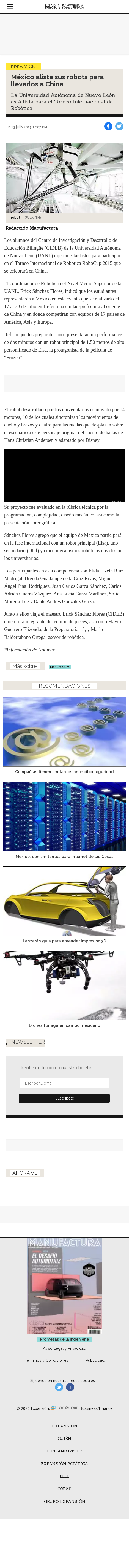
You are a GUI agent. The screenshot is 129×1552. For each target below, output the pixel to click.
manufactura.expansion (70, 1387)
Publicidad (95, 1360)
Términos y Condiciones (46, 1360)
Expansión (64, 1426)
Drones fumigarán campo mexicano (64, 1025)
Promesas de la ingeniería (64, 1339)
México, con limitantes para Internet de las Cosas (65, 856)
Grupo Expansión (64, 1501)
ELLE (65, 1476)
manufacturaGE (59, 1387)
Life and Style (64, 1451)
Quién (64, 1438)
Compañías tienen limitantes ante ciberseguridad (64, 771)
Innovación (23, 67)
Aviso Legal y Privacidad (64, 1348)
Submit (64, 1098)
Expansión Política (64, 1463)
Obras (64, 1488)
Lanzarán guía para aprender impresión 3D (64, 941)
